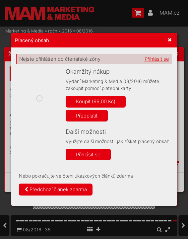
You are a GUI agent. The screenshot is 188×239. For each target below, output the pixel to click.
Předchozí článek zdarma (56, 189)
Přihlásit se (157, 59)
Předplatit (86, 116)
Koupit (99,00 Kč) (95, 101)
